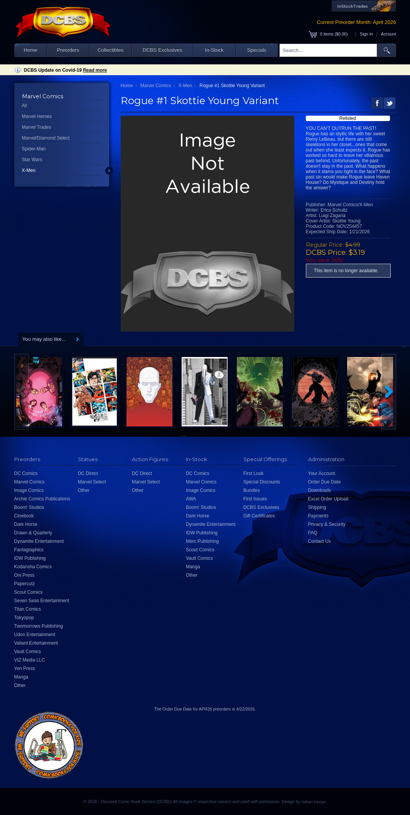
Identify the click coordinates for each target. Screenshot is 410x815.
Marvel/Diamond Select (46, 138)
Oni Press (24, 575)
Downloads (319, 490)
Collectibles (110, 50)
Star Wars (32, 159)
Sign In (366, 34)
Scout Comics (28, 592)
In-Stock (214, 50)
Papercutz (24, 583)
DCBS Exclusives (162, 50)
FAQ (312, 532)
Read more (95, 70)
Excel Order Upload (328, 499)
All (24, 105)
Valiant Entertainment (36, 643)
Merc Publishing (202, 541)
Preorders (68, 50)
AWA (191, 499)
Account (388, 34)
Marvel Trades (36, 127)
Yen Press (24, 668)
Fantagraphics (29, 549)
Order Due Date (324, 482)
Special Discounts (261, 482)
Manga (21, 677)
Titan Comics (27, 609)
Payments (318, 516)
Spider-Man (34, 149)
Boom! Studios (29, 507)
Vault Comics (27, 651)
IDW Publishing (30, 558)
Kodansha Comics (33, 566)
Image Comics (29, 490)
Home (30, 50)
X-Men (28, 170)
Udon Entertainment (35, 634)
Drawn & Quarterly (33, 532)
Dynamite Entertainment (39, 541)
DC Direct (88, 473)
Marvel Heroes (37, 116)
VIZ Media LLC (29, 660)
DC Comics (26, 473)
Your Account (321, 473)
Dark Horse (26, 524)
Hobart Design (313, 802)
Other (20, 685)
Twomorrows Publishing (38, 626)
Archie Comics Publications (42, 499)
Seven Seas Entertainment (41, 600)
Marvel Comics (155, 85)
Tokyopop (24, 617)
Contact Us (319, 541)
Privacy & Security (327, 524)
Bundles (251, 490)
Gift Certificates (259, 516)
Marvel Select (92, 482)
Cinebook (24, 516)
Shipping (317, 507)
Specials (257, 50)
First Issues (255, 499)
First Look (253, 473)
